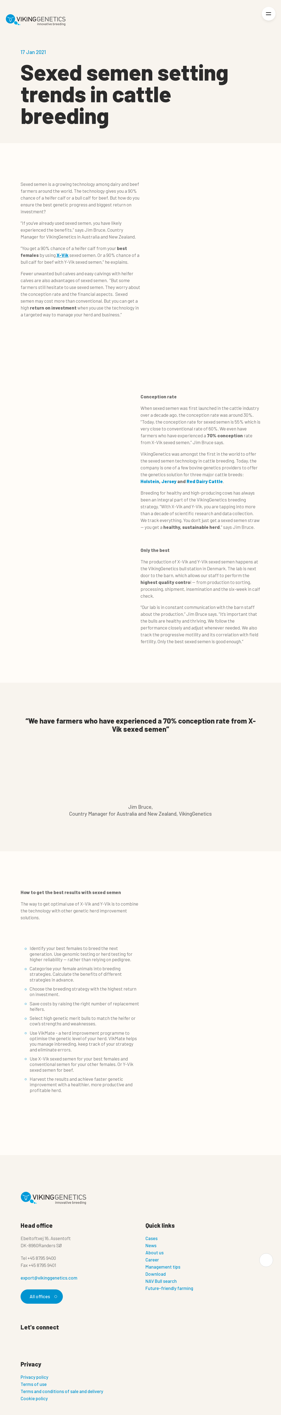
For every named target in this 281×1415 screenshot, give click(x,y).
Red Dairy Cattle (205, 481)
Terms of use (34, 1384)
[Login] (250, 20)
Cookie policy (34, 1398)
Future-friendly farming (169, 1288)
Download (155, 1274)
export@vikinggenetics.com (49, 1277)
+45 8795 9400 (41, 1258)
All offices (42, 1296)
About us (154, 1252)
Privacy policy (34, 1377)
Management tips (162, 1266)
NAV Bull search (161, 1281)
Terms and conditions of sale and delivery (62, 1391)
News (150, 1245)
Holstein (149, 481)
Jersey (168, 481)
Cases (151, 1238)
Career (152, 1259)
